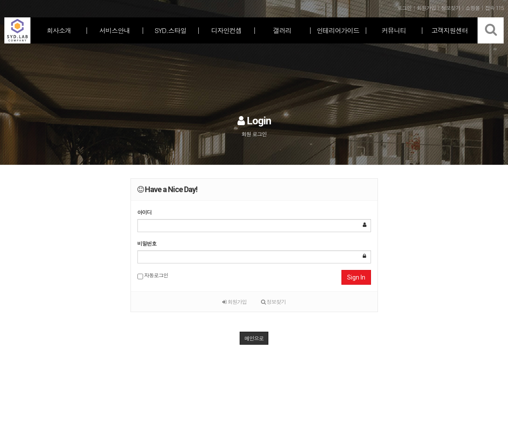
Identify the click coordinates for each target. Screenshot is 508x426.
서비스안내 (115, 30)
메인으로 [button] (254, 338)
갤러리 (282, 30)
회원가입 (234, 301)
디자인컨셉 (226, 30)
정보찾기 (273, 301)
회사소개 (59, 30)
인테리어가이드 (338, 30)
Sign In (356, 277)
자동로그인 (152, 276)
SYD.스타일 (170, 30)
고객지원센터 (449, 30)
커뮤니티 (393, 30)
